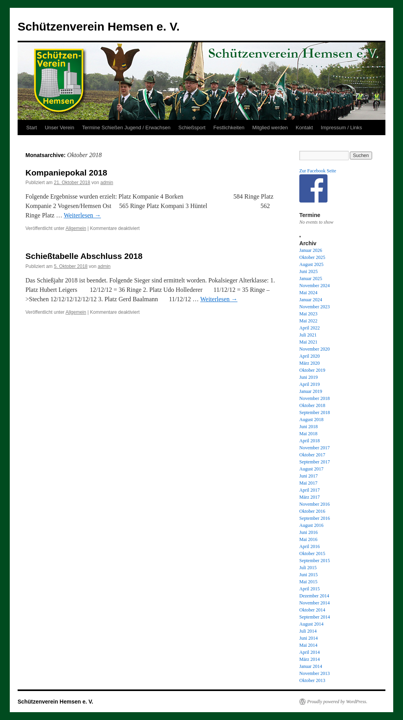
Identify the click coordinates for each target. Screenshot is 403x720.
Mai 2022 (308, 321)
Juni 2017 (308, 476)
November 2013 (314, 673)
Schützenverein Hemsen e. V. (99, 26)
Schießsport (191, 127)
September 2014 (314, 617)
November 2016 (314, 504)
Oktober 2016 (312, 511)
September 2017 (314, 462)
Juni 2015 (308, 574)
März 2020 (309, 363)
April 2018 (309, 440)
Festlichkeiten (228, 127)
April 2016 (309, 546)
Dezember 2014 (314, 596)
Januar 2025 (310, 278)
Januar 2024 (310, 299)
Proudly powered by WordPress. (337, 701)
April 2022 (309, 328)
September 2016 (314, 518)
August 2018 (311, 419)
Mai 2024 (308, 292)
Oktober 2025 (312, 257)
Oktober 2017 (312, 455)
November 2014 (314, 603)
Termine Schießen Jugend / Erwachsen (126, 127)
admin (106, 182)
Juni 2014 (308, 638)
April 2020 (309, 356)
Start (31, 127)
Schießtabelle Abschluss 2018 (83, 256)
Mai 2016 (308, 539)
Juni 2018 (308, 426)
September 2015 (314, 560)
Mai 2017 (308, 483)
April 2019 (309, 384)
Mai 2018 (308, 433)
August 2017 (311, 469)
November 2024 (314, 285)
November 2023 (314, 306)
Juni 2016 (308, 532)
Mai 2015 (308, 581)
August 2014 (311, 624)
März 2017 (309, 497)
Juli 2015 (308, 567)
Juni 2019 (308, 377)
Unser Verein (59, 127)
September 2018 (314, 412)
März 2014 (309, 659)
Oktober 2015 (312, 553)
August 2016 (311, 525)
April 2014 (309, 652)
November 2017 (314, 447)
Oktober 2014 (312, 610)
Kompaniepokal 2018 (66, 172)
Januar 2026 (310, 250)
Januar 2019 (310, 391)
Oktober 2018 (312, 405)
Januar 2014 (310, 666)
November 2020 (314, 349)
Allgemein (76, 228)
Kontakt (304, 127)
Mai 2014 (308, 645)
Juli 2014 (308, 631)
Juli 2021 (308, 335)
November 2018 (314, 398)
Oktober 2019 (312, 370)
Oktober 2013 (312, 680)
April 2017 (309, 490)
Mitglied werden (270, 127)
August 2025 (311, 264)
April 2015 (309, 589)
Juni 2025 (308, 271)
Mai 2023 (308, 314)
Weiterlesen (82, 215)
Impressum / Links (341, 127)
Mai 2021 (308, 342)
